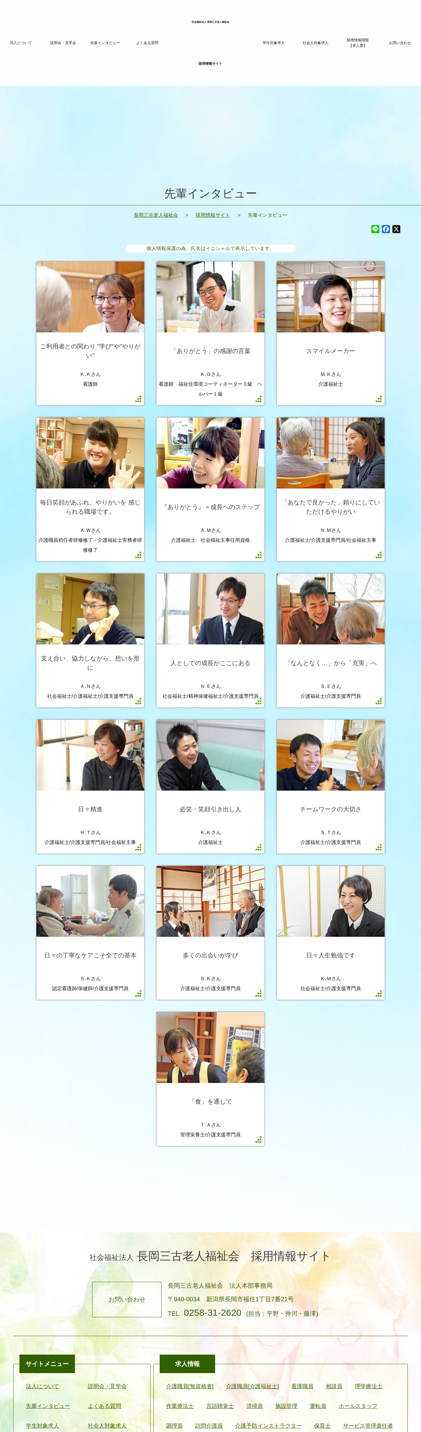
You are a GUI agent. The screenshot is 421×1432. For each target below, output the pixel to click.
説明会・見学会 (63, 43)
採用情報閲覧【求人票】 (358, 43)
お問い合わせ (400, 43)
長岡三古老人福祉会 (156, 215)
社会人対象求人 (316, 43)
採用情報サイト (213, 215)
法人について (21, 43)
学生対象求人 (274, 43)
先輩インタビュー (105, 43)
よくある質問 (147, 43)
